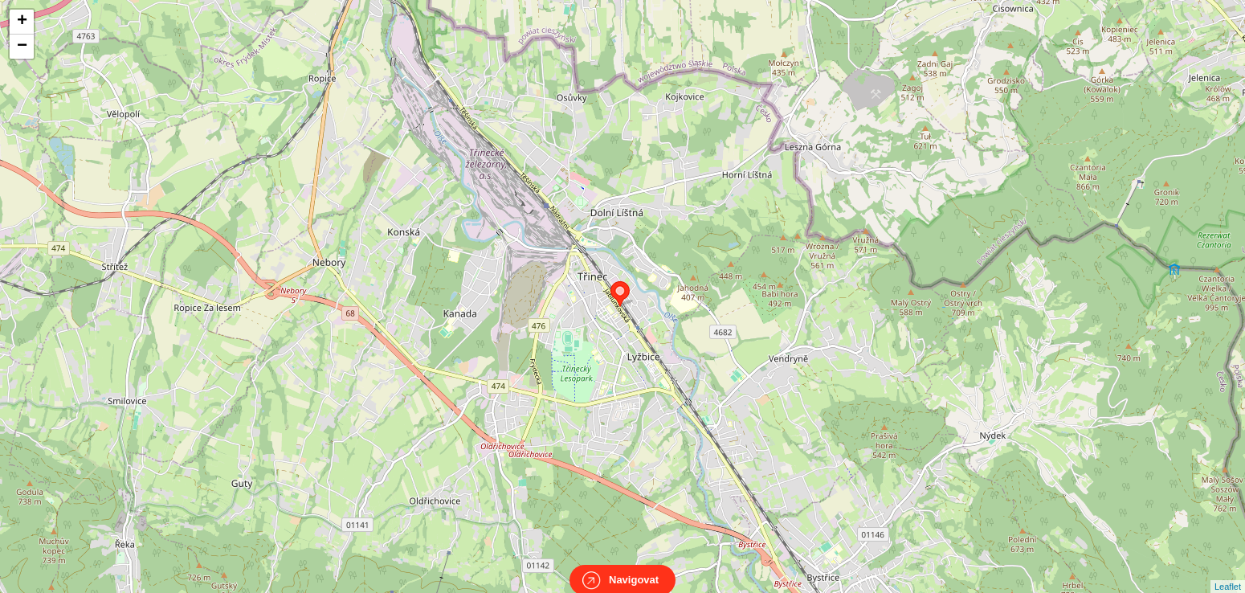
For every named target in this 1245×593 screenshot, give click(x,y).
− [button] (22, 47)
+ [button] (22, 22)
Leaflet (1227, 572)
